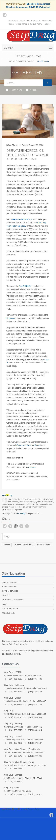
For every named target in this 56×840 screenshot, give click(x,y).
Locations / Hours (10, 608)
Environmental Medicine (24, 545)
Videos (31, 89)
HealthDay (21, 513)
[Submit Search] (47, 82)
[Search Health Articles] (23, 82)
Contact (6, 595)
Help (22, 21)
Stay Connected (9, 586)
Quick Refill (21, 24)
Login (47, 24)
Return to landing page (13, 600)
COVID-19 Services (10, 591)
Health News (14, 89)
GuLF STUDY (25, 286)
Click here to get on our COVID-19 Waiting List (28, 7)
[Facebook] (5, 15)
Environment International (27, 445)
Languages (13, 21)
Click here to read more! (38, 4)
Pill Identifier (33, 21)
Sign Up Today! (36, 24)
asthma (31, 467)
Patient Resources (26, 61)
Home (12, 61)
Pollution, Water (43, 545)
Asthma (7, 545)
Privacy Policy (8, 613)
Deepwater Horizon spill (21, 219)
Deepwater (11, 318)
